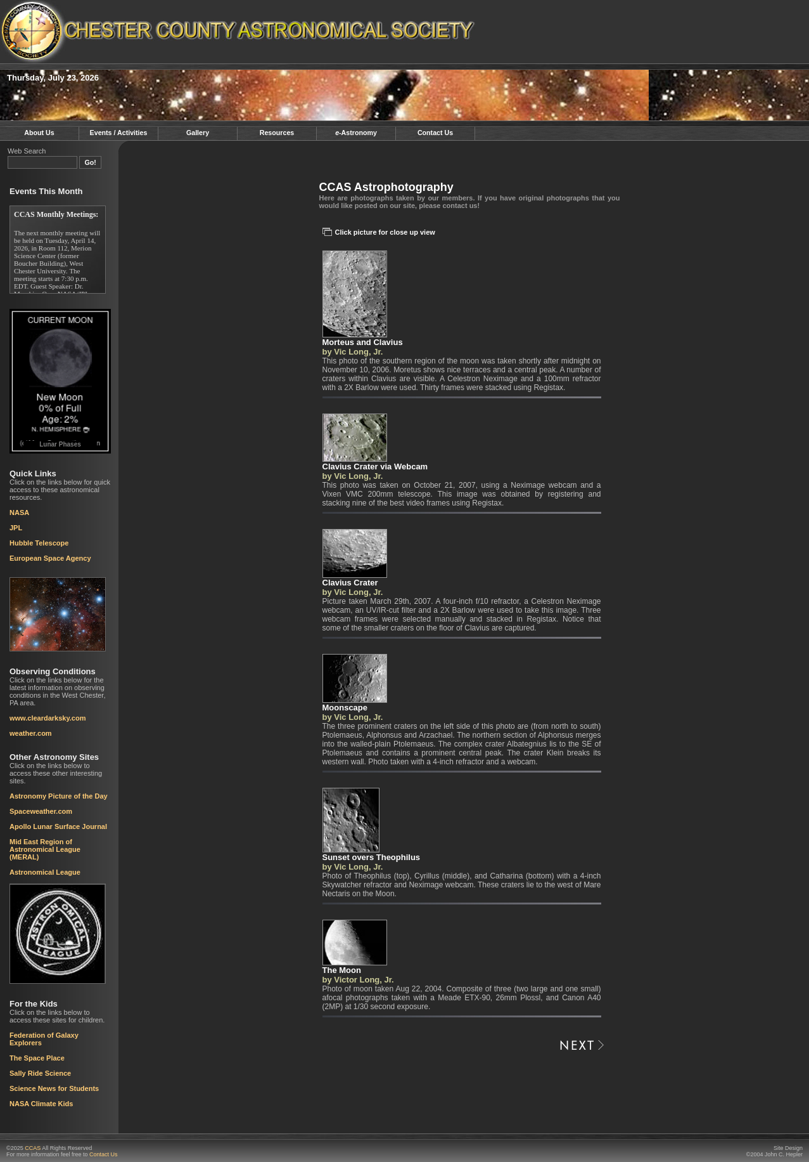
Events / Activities (119, 132)
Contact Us (435, 132)
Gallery (197, 132)
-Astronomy (356, 132)
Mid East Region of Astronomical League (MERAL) (45, 849)
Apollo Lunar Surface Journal (58, 826)
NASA (19, 512)
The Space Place (37, 1058)
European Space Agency (50, 558)
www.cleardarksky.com (48, 718)
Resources (277, 132)
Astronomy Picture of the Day (59, 796)
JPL (16, 528)
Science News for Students (54, 1088)
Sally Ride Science (40, 1073)
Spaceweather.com (41, 811)
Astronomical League (45, 872)
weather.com (31, 733)
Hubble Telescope (39, 543)
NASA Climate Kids (41, 1103)
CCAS (33, 1148)
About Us (39, 132)
